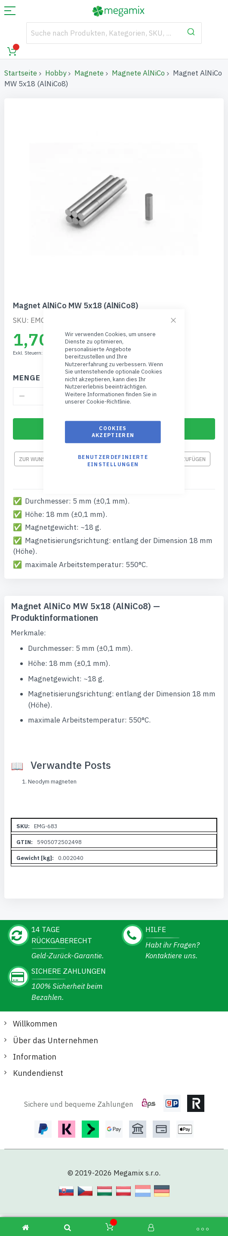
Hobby (55, 73)
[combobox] (114, 33)
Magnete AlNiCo (138, 73)
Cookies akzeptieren (113, 431)
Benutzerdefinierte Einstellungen (113, 461)
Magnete (89, 73)
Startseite (20, 73)
